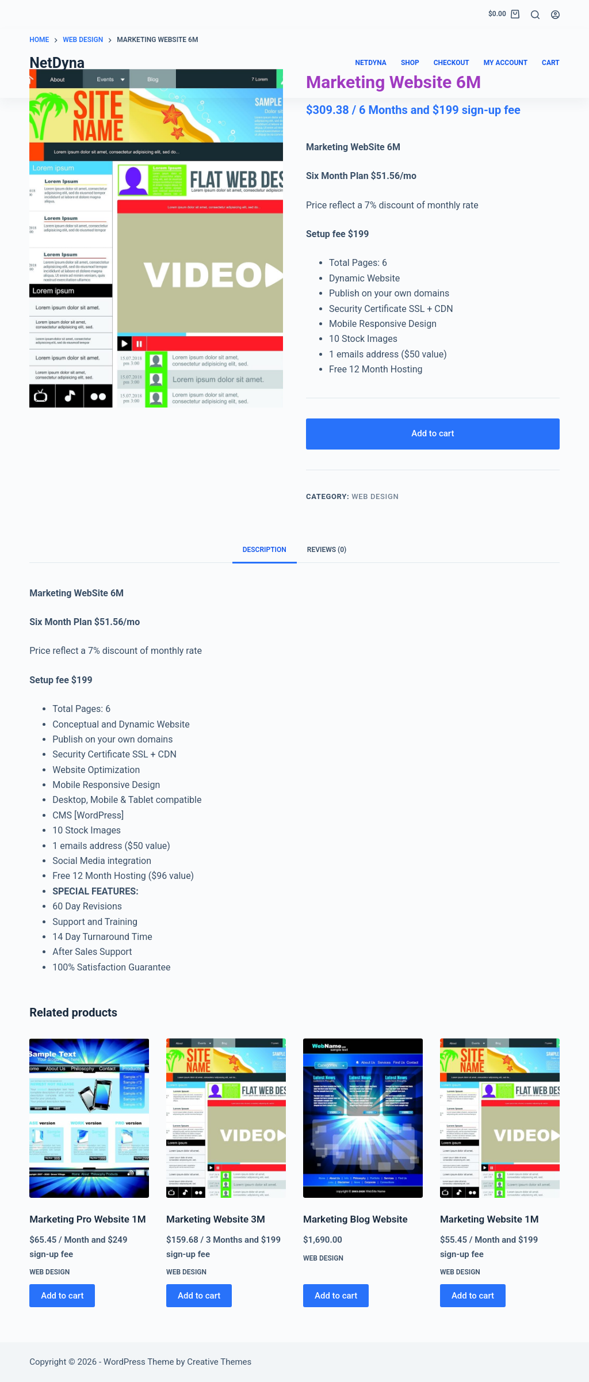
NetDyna (57, 63)
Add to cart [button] (62, 1295)
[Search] (535, 14)
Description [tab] (264, 550)
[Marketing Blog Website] (363, 1118)
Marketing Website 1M (489, 1219)
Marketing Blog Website (355, 1219)
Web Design (375, 497)
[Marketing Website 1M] (500, 1118)
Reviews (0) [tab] (326, 550)
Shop (410, 63)
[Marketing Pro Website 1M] (89, 1118)
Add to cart (432, 434)
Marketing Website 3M (215, 1219)
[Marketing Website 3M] (226, 1118)
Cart (551, 63)
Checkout (451, 63)
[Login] (555, 14)
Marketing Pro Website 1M (87, 1219)
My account (505, 63)
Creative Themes (219, 1362)
